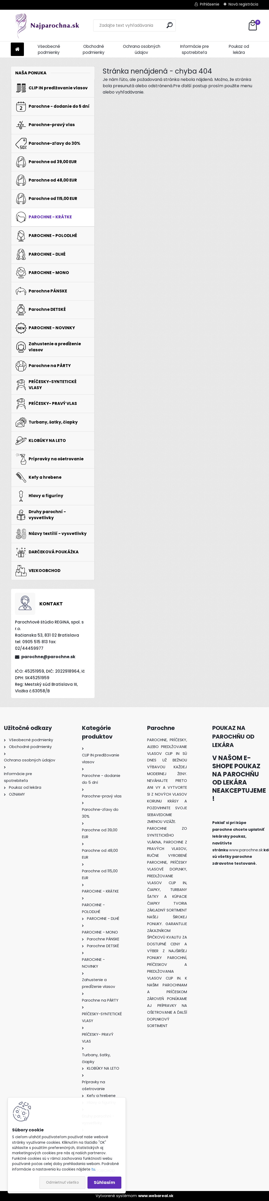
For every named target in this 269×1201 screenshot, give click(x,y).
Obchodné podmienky (94, 49)
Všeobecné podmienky (49, 49)
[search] (170, 25)
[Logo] (47, 25)
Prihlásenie (209, 4)
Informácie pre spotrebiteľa (194, 49)
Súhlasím (104, 1182)
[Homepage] (17, 49)
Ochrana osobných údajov (141, 49)
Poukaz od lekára (239, 49)
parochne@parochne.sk (48, 657)
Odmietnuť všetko (62, 1182)
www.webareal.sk (155, 1195)
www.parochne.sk (246, 850)
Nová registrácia (243, 4)
